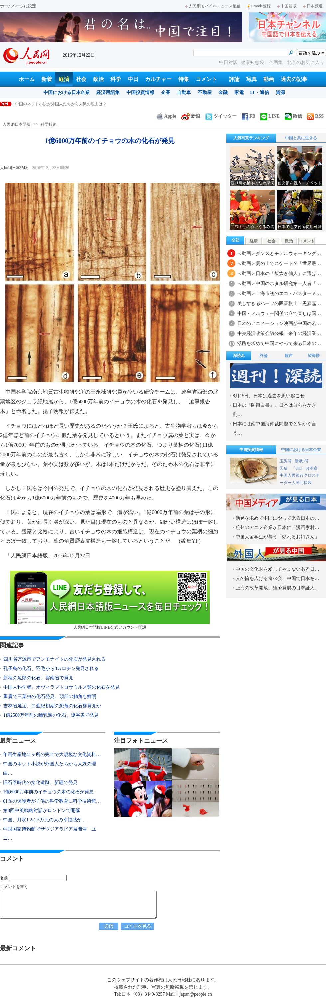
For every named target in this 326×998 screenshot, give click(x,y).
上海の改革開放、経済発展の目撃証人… (277, 587)
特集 (183, 79)
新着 (46, 79)
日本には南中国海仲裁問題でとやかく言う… (274, 428)
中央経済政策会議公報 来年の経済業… (279, 333)
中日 (133, 79)
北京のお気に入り (305, 62)
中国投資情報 (140, 92)
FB (248, 116)
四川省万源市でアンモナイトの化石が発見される (54, 659)
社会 (81, 79)
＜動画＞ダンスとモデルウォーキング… (279, 253)
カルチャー (158, 79)
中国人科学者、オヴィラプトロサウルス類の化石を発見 (61, 687)
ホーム (27, 79)
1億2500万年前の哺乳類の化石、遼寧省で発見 (51, 715)
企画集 (276, 62)
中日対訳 (228, 62)
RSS (315, 116)
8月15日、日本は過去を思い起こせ (269, 395)
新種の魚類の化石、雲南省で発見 (38, 677)
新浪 (190, 116)
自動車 (184, 92)
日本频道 (313, 6)
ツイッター (221, 116)
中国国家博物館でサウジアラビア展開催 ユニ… (49, 834)
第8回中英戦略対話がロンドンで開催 (41, 810)
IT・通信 (259, 92)
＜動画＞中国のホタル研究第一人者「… (279, 283)
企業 (165, 92)
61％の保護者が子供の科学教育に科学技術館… (52, 801)
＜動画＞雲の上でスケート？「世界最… (279, 263)
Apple (166, 116)
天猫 (284, 468)
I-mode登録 (259, 6)
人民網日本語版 (17, 124)
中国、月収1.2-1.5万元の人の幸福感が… (44, 819)
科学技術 (49, 124)
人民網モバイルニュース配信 (213, 6)
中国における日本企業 (66, 92)
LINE (270, 116)
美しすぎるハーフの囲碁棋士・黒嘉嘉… (279, 303)
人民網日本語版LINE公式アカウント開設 (110, 600)
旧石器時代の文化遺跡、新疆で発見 (40, 782)
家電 (239, 92)
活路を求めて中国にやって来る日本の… (279, 343)
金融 (223, 92)
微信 (293, 116)
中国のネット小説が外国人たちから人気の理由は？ (61, 104)
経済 (64, 79)
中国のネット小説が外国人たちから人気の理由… (49, 768)
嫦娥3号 (302, 461)
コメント (206, 79)
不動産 (205, 92)
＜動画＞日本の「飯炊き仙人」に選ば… (279, 273)
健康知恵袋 (253, 62)
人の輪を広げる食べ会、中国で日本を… (277, 578)
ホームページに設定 (18, 6)
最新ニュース (18, 740)
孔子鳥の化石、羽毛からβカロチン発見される (51, 668)
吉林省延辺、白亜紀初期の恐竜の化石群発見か (52, 705)
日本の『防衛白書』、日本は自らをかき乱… (274, 410)
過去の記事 (294, 79)
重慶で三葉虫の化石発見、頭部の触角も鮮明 (49, 696)
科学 (115, 79)
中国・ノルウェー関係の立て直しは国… (279, 313)
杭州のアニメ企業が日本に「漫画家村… (277, 527)
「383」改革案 (305, 468)
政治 (98, 79)
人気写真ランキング (251, 138)
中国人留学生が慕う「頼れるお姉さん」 (277, 536)
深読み (239, 355)
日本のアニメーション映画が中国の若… (279, 323)
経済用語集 (108, 92)
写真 (251, 79)
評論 (234, 79)
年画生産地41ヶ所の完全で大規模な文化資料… (52, 754)
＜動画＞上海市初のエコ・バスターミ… (279, 293)
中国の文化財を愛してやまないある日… (277, 569)
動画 (268, 79)
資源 (280, 92)
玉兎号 (286, 461)
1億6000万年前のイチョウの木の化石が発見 (48, 791)
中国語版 (287, 6)
